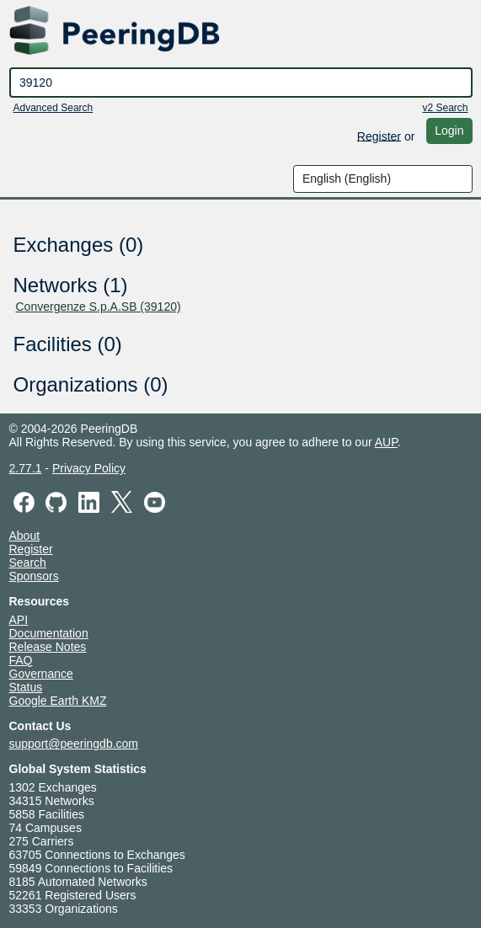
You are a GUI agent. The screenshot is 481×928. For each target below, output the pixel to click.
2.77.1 (25, 468)
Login (449, 130)
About (24, 535)
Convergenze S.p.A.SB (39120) (98, 306)
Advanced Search (53, 108)
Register (379, 135)
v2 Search (445, 108)
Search (27, 562)
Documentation (48, 633)
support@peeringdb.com (74, 743)
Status (26, 687)
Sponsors (34, 576)
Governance (41, 673)
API (19, 620)
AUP (386, 442)
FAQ (21, 660)
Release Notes (48, 646)
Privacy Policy (89, 468)
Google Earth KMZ (58, 700)
